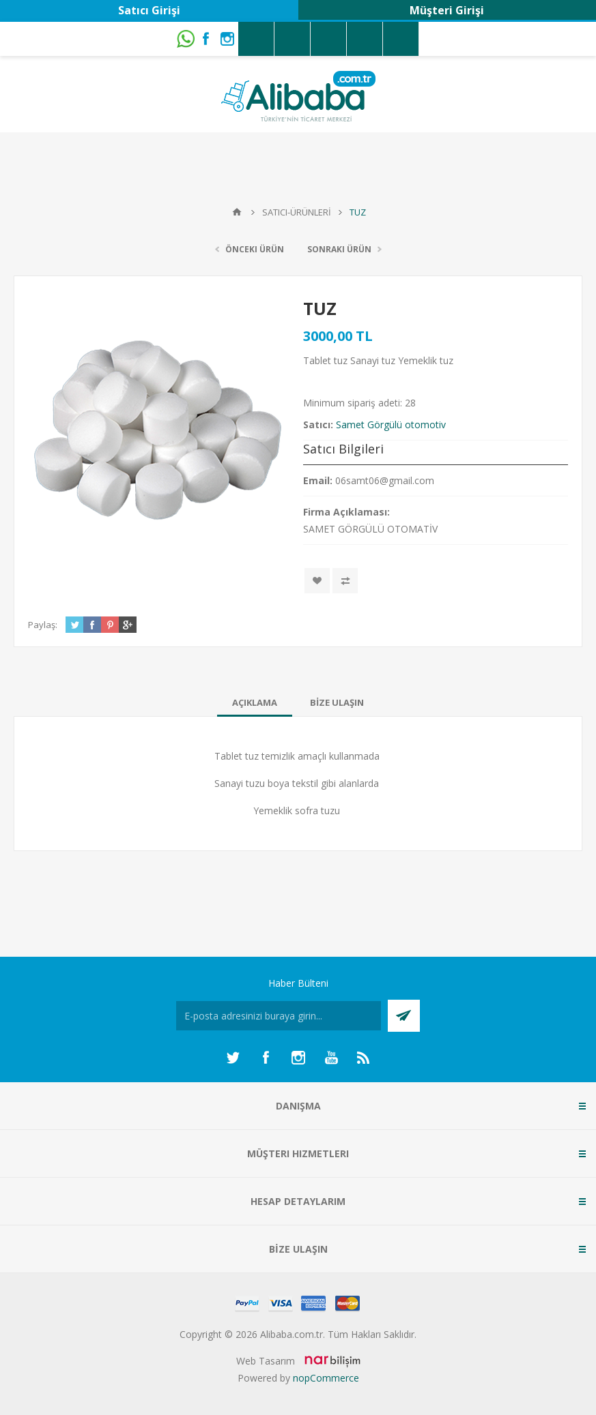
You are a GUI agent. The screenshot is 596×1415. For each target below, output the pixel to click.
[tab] (254, 702)
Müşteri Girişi (447, 10)
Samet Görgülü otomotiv (391, 424)
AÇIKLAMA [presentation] (254, 702)
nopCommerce (326, 1377)
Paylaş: (42, 625)
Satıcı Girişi (149, 10)
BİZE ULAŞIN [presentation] (337, 702)
